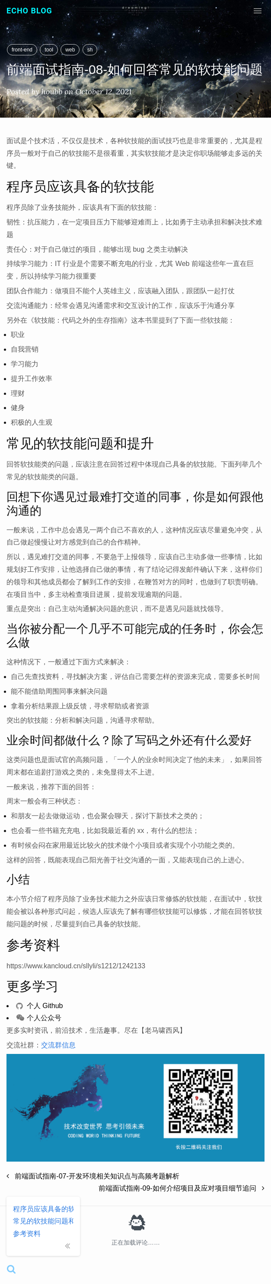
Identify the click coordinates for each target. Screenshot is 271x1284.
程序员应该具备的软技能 (43, 1209)
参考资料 (27, 1233)
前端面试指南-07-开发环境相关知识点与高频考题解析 (92, 1176)
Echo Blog (29, 10)
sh (90, 50)
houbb (52, 91)
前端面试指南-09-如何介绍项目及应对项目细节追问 (182, 1188)
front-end (22, 50)
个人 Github (39, 1005)
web (70, 50)
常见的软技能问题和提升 (43, 1221)
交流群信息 (58, 1045)
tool (49, 50)
